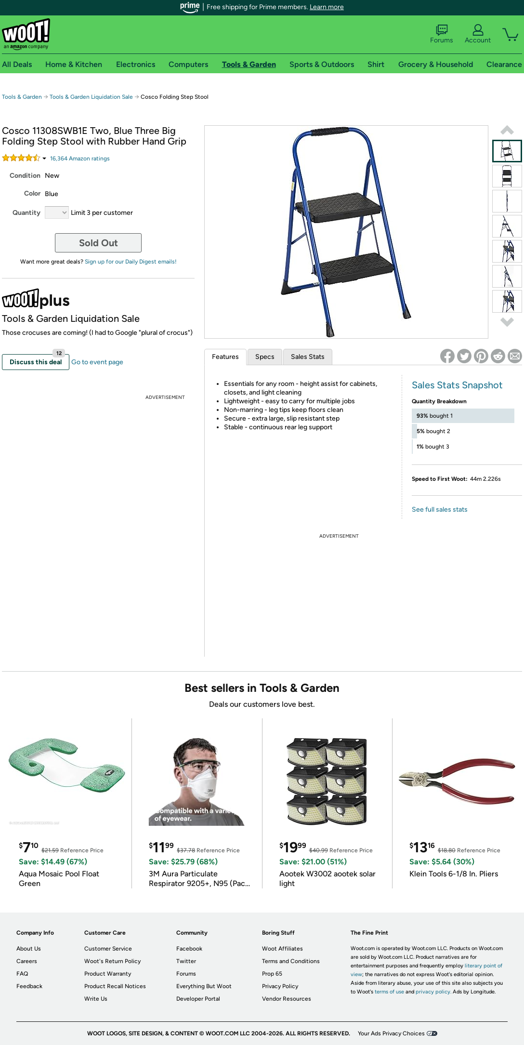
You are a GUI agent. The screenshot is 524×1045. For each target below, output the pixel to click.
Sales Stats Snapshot (457, 385)
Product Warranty (107, 973)
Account (478, 34)
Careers (26, 961)
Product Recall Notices (115, 986)
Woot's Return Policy (112, 961)
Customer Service (108, 948)
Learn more (327, 7)
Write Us (95, 998)
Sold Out (98, 243)
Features (225, 357)
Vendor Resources (286, 998)
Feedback (29, 986)
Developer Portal (198, 998)
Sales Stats (308, 357)
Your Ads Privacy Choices (391, 1033)
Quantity (26, 213)
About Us (28, 948)
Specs (265, 357)
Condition (25, 176)
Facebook (189, 948)
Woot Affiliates (282, 948)
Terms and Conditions (291, 961)
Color (32, 193)
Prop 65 (272, 973)
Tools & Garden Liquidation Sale (91, 96)
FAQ (22, 973)
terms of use (389, 992)
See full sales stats (440, 509)
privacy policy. (433, 992)
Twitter (186, 961)
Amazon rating (80, 158)
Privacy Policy (280, 986)
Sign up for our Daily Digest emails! (131, 261)
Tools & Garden (22, 96)
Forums (441, 34)
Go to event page (97, 362)
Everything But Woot (204, 986)
